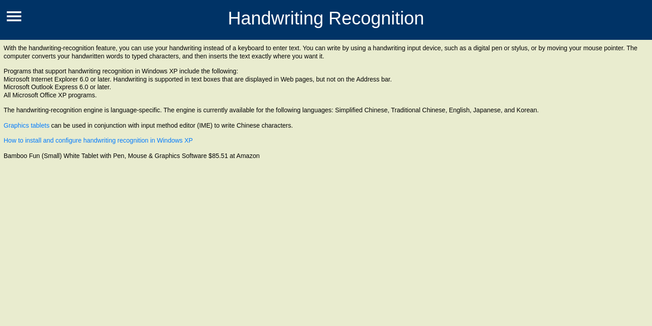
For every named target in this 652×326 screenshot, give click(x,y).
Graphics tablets (26, 125)
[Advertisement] (165, 218)
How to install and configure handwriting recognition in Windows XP (98, 140)
